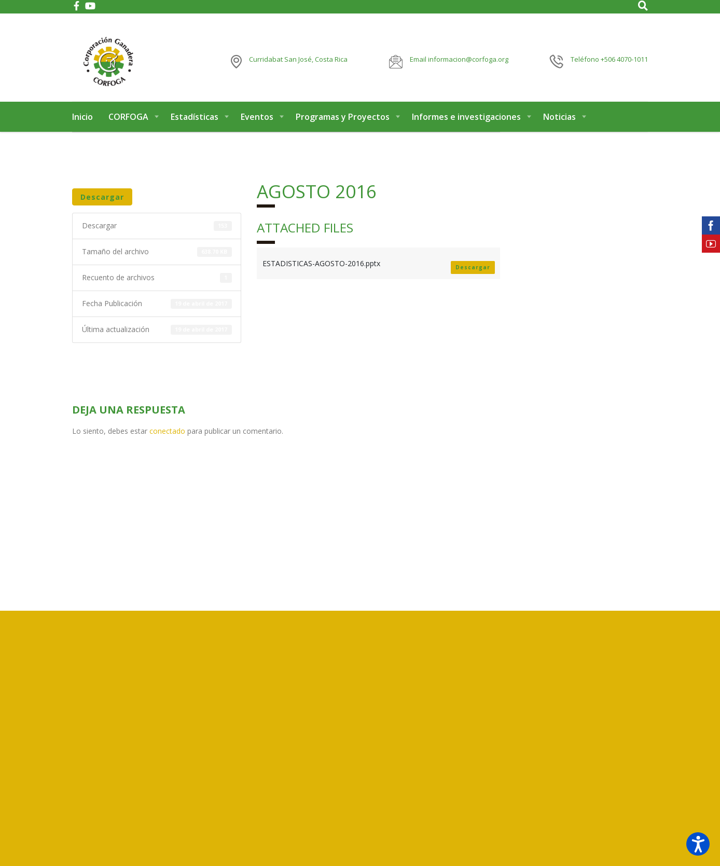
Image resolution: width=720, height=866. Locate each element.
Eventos (257, 123)
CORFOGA (128, 123)
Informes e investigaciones (466, 123)
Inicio (82, 123)
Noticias (559, 123)
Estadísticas (194, 123)
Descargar (102, 204)
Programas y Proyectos (343, 123)
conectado (167, 438)
